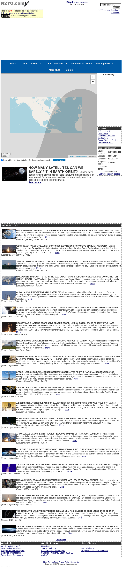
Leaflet (71, 156)
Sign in (69, 70)
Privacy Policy (64, 562)
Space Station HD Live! (108, 140)
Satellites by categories (11, 553)
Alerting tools (103, 63)
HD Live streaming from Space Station (17, 13)
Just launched (55, 63)
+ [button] (93, 77)
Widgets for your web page (13, 550)
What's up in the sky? (10, 546)
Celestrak (45, 546)
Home (13, 63)
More (47, 237)
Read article (35, 182)
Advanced (115, 12)
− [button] (93, 82)
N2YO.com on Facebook (108, 10)
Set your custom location (109, 174)
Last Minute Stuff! (105, 142)
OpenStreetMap (81, 156)
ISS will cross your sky (77, 2)
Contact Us (74, 562)
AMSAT (44, 555)
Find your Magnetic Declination (106, 137)
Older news (61, 540)
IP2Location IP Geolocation (104, 132)
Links (45, 562)
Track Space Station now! (12, 555)
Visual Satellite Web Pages (53, 550)
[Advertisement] (61, 39)
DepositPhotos (87, 548)
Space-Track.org (48, 548)
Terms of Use (53, 562)
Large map (59, 160)
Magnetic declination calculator (94, 550)
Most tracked (30, 63)
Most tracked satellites (11, 548)
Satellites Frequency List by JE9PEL (57, 553)
